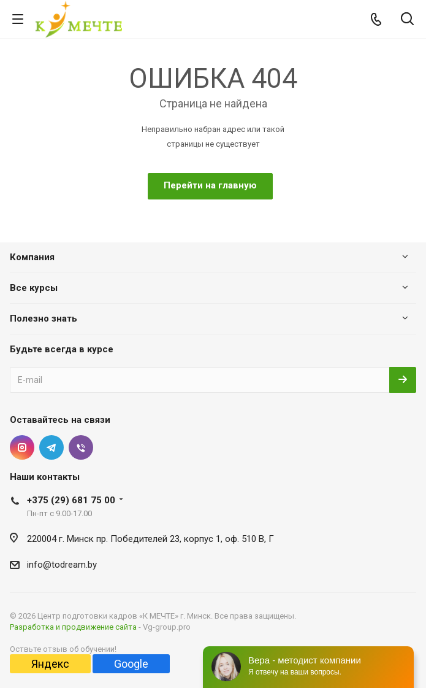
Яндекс (50, 663)
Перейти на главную (210, 185)
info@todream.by (62, 564)
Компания (32, 257)
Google (131, 663)
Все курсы (34, 287)
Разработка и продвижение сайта (73, 627)
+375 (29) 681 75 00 (71, 500)
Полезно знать (43, 318)
